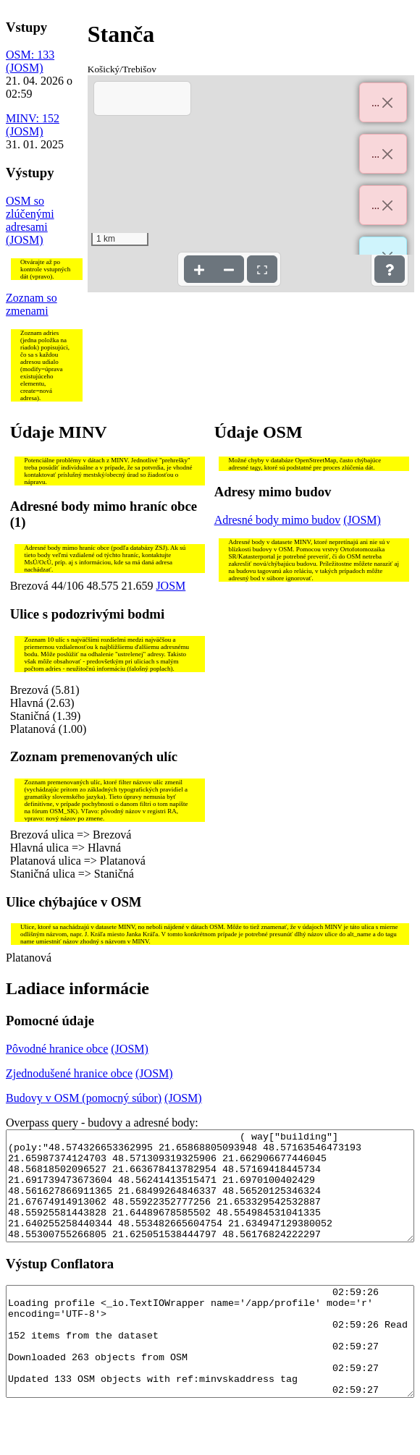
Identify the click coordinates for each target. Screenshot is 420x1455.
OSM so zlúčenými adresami (30, 214)
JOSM (170, 586)
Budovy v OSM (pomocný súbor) (83, 1098)
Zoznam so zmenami (31, 304)
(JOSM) (24, 67)
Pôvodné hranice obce (57, 1049)
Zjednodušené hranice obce (69, 1073)
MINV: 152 (32, 118)
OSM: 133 (30, 54)
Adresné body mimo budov (277, 520)
